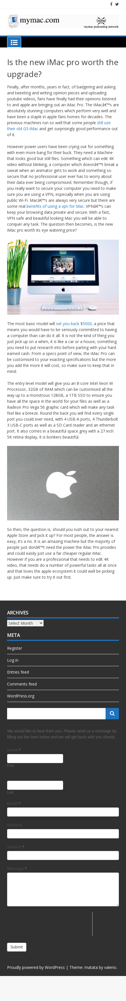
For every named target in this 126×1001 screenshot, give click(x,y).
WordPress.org (20, 696)
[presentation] (49, 923)
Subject (15, 847)
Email (13, 803)
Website (14, 825)
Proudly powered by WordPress (36, 967)
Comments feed (22, 684)
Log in (12, 660)
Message (17, 868)
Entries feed (18, 672)
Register (14, 648)
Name (13, 750)
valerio (110, 967)
